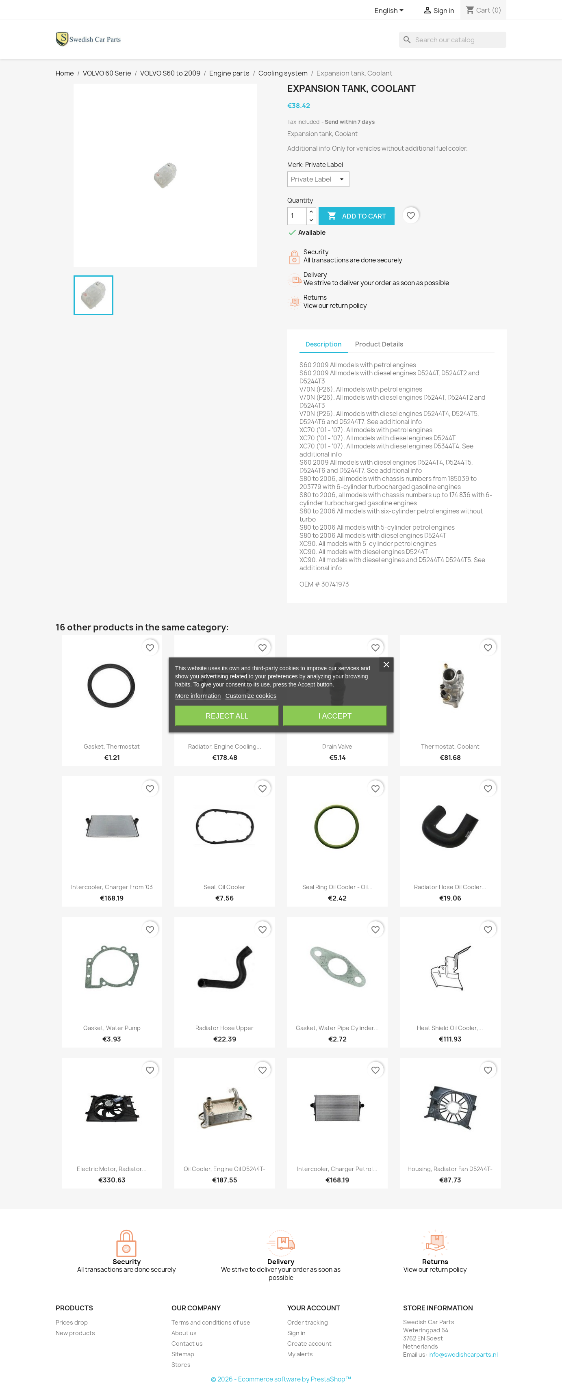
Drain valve (337, 746)
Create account (309, 1343)
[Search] (452, 40)
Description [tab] (324, 344)
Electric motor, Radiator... (112, 1169)
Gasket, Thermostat (112, 746)
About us (184, 1333)
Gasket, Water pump (112, 1028)
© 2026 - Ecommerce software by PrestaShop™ (281, 1379)
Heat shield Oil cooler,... (450, 1028)
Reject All (227, 716)
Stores (181, 1364)
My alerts (300, 1354)
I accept (335, 716)
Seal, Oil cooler (224, 887)
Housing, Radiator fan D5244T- (450, 1169)
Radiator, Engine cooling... (224, 746)
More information (198, 695)
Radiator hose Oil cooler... (450, 887)
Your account (313, 1307)
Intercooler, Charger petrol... (337, 1169)
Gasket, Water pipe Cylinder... (337, 1028)
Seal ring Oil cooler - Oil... (337, 887)
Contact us (187, 1343)
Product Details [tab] (379, 344)
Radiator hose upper (224, 1028)
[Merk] (318, 179)
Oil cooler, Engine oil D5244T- (224, 1169)
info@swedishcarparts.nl (463, 1354)
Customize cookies (251, 695)
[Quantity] (297, 216)
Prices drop (72, 1322)
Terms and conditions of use (210, 1322)
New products (75, 1333)
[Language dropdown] (390, 11)
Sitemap (182, 1354)
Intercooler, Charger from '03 (112, 887)
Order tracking (307, 1322)
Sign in (296, 1333)
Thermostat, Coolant (450, 746)
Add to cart (356, 216)
